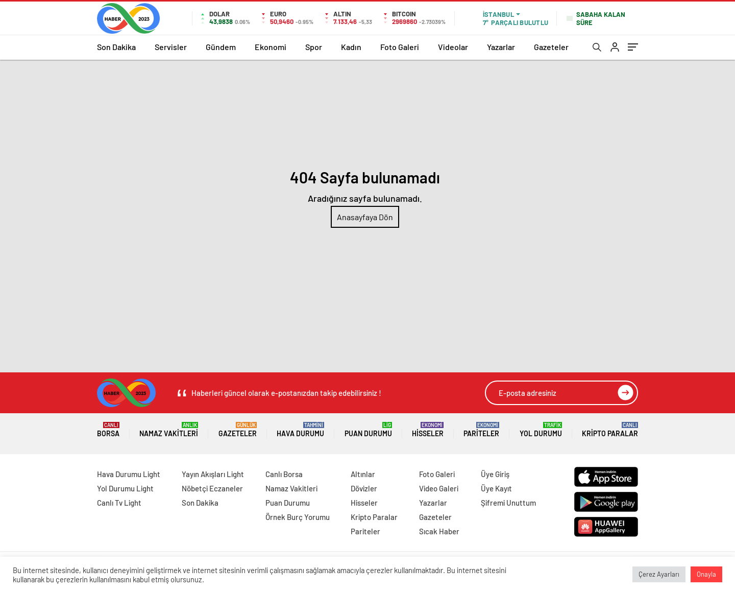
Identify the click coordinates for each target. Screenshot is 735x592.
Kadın (351, 47)
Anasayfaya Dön (365, 217)
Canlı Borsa (284, 474)
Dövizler (364, 488)
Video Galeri (438, 488)
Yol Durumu (541, 430)
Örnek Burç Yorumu (297, 517)
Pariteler (481, 430)
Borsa (108, 430)
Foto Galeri (399, 47)
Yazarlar (501, 47)
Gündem (221, 47)
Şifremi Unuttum (508, 502)
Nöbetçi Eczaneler (212, 488)
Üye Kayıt (496, 488)
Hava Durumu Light (128, 474)
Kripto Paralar (610, 430)
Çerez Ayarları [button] (659, 574)
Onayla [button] (706, 574)
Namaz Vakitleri (168, 430)
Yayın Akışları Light (213, 474)
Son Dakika (116, 47)
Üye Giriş (495, 474)
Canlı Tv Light (119, 502)
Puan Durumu (368, 430)
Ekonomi (270, 47)
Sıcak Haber (439, 531)
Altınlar (363, 474)
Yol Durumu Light (125, 488)
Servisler (171, 47)
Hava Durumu (300, 430)
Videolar (453, 47)
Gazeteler (551, 47)
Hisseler (428, 430)
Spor (313, 47)
